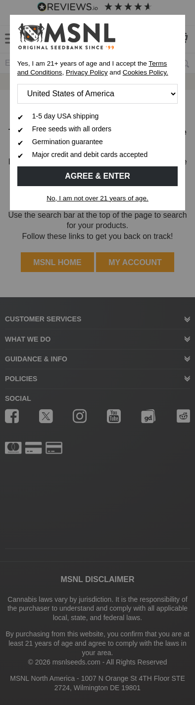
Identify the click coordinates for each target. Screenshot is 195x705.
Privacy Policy (87, 72)
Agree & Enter (97, 176)
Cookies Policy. (145, 72)
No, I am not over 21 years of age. (97, 198)
